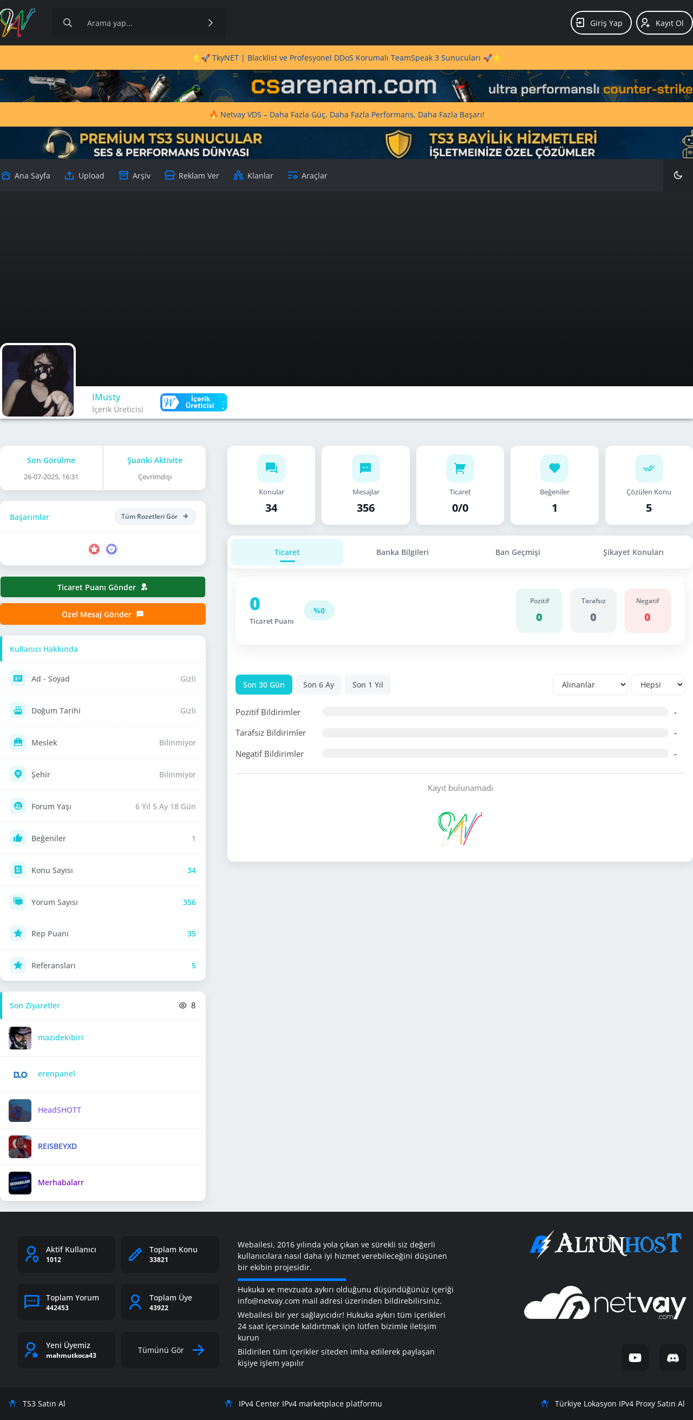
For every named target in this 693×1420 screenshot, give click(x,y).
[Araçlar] (307, 175)
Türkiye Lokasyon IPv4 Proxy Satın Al (612, 1403)
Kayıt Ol (662, 23)
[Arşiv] (134, 175)
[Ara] (210, 23)
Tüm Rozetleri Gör (155, 516)
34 (191, 870)
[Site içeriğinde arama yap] (139, 23)
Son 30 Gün (264, 684)
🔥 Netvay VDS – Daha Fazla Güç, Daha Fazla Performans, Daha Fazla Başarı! (347, 114)
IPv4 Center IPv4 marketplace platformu (303, 1403)
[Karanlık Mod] (678, 175)
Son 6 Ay (318, 684)
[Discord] (673, 1357)
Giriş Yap (598, 23)
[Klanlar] (253, 175)
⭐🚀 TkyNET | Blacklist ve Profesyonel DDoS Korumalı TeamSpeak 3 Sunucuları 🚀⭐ (346, 57)
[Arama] (68, 23)
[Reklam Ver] (191, 175)
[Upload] (25, 175)
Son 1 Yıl (367, 684)
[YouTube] (635, 1357)
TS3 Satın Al (37, 1403)
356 (189, 902)
